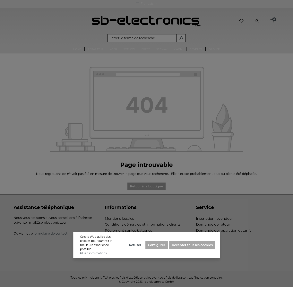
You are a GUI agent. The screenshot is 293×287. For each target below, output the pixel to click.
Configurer (156, 245)
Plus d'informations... (94, 253)
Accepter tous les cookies (192, 245)
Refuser (135, 245)
